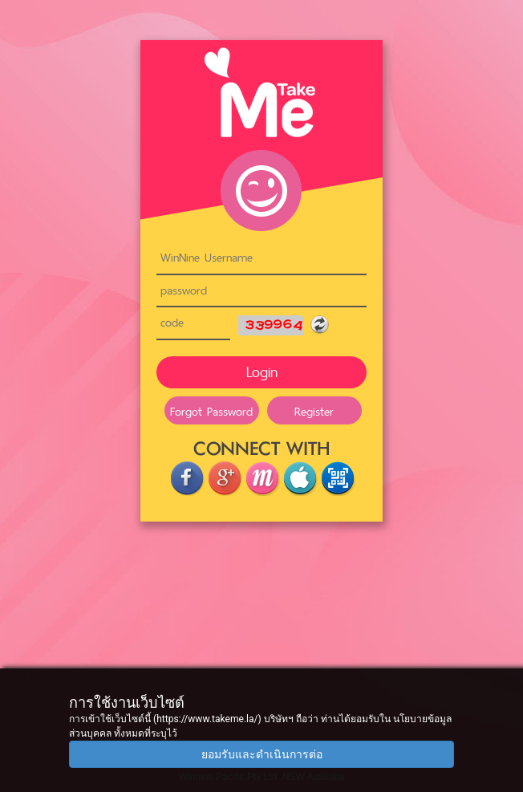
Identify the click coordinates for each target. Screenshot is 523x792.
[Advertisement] (261, 658)
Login (262, 371)
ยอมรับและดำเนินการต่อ (261, 754)
